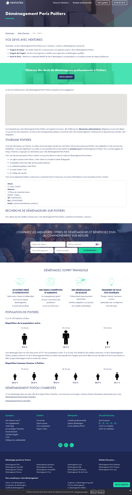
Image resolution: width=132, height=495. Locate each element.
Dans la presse (104, 420)
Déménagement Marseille (14, 467)
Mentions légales (11, 434)
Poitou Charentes (23, 33)
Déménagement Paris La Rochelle (17, 400)
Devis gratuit (66, 76)
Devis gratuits (103, 3)
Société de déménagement (14, 487)
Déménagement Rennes (13, 472)
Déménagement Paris (12, 464)
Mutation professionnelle (77, 420)
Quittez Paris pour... (107, 460)
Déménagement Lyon (75, 464)
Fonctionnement (11, 431)
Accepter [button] (101, 492)
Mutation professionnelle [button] (83, 3)
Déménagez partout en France (18, 460)
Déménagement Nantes (44, 467)
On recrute (41, 420)
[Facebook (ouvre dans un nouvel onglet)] (60, 445)
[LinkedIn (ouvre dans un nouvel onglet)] (66, 445)
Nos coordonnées (43, 426)
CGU (7, 437)
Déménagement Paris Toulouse (109, 467)
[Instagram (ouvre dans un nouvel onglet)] (72, 445)
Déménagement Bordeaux (45, 464)
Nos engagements (12, 423)
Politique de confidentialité (15, 440)
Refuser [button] (93, 492)
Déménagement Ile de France (78, 472)
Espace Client (42, 428)
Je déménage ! (90, 250)
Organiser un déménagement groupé (80, 482)
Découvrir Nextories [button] (62, 3)
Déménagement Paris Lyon (108, 469)
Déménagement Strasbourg (77, 469)
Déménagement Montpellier (45, 469)
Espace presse (42, 423)
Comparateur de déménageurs (15, 485)
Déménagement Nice (43, 472)
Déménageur (9, 33)
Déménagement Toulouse (13, 469)
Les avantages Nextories (14, 428)
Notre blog (9, 426)
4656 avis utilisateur (106, 428)
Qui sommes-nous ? (12, 420)
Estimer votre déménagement (15, 482)
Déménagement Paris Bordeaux (109, 464)
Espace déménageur (75, 423)
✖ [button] (130, 490)
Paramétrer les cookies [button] (81, 492)
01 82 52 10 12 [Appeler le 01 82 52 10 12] (119, 3)
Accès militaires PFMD (76, 426)
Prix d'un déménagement (76, 485)
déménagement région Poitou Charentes (20, 396)
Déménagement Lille (74, 467)
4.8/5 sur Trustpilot (106, 426)
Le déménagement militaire (77, 487)
